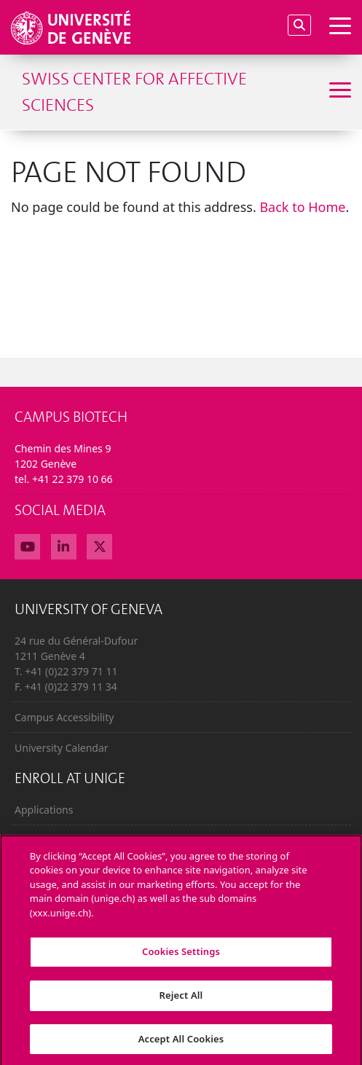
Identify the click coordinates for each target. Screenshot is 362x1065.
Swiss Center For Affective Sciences (134, 92)
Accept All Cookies (181, 1043)
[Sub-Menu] (338, 92)
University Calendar (62, 748)
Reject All (181, 1000)
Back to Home (302, 207)
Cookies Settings (181, 957)
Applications (44, 810)
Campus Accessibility (64, 717)
